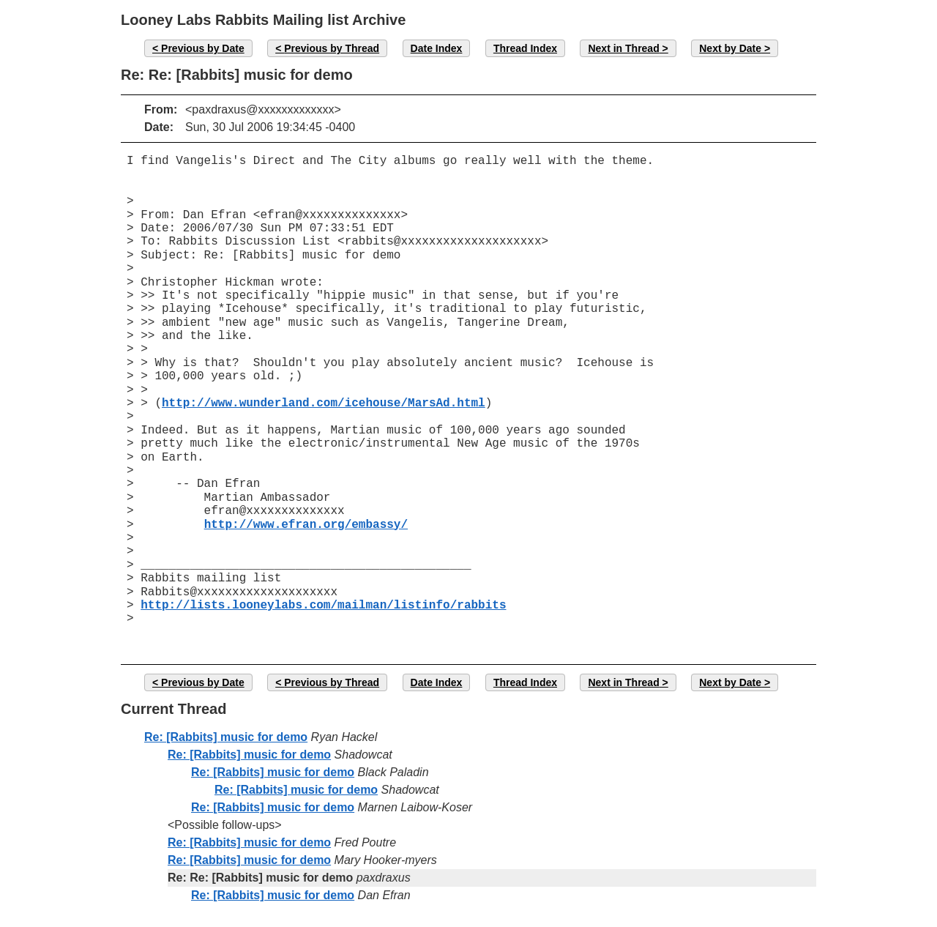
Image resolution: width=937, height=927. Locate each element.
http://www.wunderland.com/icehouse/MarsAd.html (323, 403)
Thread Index (525, 48)
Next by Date (730, 48)
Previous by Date (202, 48)
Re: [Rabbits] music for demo (225, 737)
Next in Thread (623, 48)
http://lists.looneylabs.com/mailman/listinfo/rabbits (323, 605)
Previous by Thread (331, 48)
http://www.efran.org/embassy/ (306, 525)
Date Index (437, 48)
